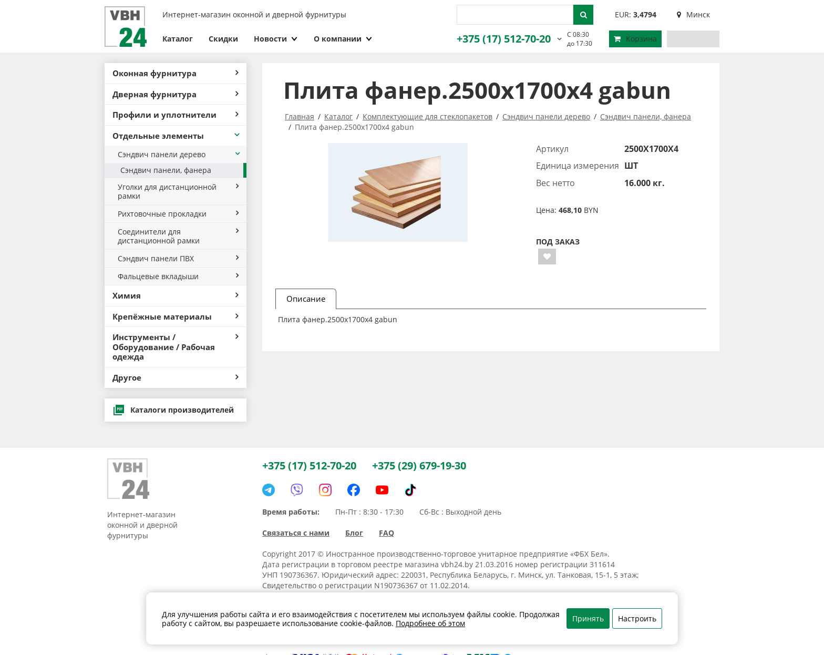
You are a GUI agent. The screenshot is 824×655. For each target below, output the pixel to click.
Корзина (635, 39)
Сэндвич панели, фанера (165, 170)
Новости (276, 39)
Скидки (223, 39)
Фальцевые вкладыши (178, 276)
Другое (175, 377)
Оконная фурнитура (175, 73)
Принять (588, 618)
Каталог (177, 39)
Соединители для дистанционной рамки (178, 236)
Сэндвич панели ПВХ (178, 258)
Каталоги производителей (173, 410)
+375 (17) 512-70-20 (504, 39)
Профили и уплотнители (175, 114)
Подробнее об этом (430, 623)
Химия (175, 295)
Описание (305, 298)
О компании (343, 39)
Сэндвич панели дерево (179, 154)
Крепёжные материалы (175, 316)
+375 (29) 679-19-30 (419, 465)
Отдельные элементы (176, 135)
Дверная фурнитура (175, 94)
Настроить (637, 618)
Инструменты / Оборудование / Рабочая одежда (175, 346)
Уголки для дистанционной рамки (178, 191)
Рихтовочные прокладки (178, 214)
